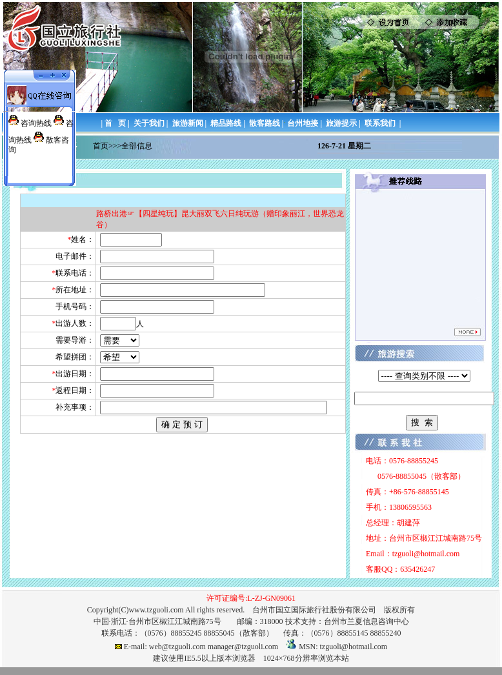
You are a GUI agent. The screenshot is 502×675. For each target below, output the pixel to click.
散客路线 (264, 123)
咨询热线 (36, 123)
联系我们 (380, 123)
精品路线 (225, 123)
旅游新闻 (187, 123)
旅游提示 (341, 123)
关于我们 (149, 123)
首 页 (115, 123)
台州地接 (302, 123)
